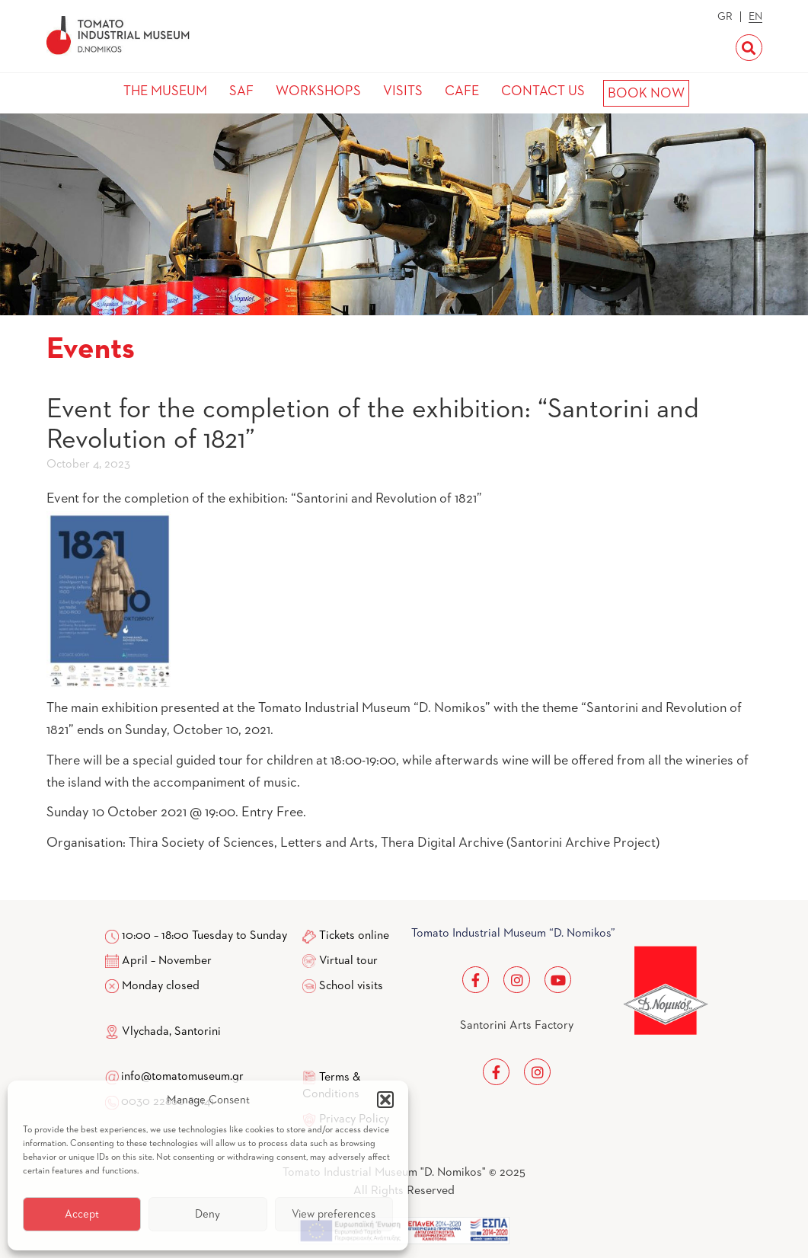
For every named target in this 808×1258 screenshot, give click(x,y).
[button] (385, 1099)
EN (755, 16)
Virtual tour (348, 961)
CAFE (462, 91)
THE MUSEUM (165, 91)
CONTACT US (543, 91)
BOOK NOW (646, 94)
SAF (241, 91)
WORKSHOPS (318, 91)
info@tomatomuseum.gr (182, 1077)
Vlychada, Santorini (163, 1032)
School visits (351, 986)
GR (725, 16)
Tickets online (354, 936)
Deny (207, 1214)
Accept (82, 1214)
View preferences (333, 1214)
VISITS (403, 91)
